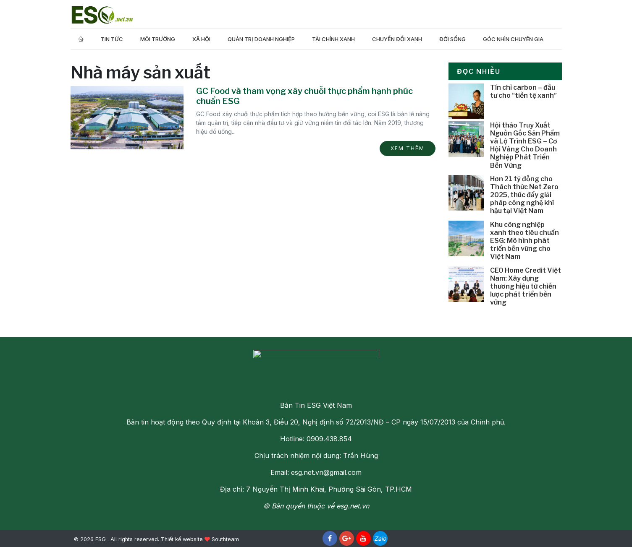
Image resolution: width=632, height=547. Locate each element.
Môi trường (157, 39)
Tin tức (112, 39)
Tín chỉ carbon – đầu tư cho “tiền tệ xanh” (523, 91)
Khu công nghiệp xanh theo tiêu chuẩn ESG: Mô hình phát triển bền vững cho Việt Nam (524, 241)
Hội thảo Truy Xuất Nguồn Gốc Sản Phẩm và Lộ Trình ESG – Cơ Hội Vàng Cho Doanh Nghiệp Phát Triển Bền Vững (525, 145)
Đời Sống (452, 39)
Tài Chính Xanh (333, 39)
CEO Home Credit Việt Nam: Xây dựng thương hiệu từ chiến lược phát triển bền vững (525, 286)
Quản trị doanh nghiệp (261, 39)
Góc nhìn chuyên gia (513, 39)
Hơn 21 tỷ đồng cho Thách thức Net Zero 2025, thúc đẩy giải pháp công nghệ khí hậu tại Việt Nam (524, 195)
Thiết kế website (182, 539)
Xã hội (201, 39)
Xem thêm (408, 148)
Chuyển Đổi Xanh (397, 39)
